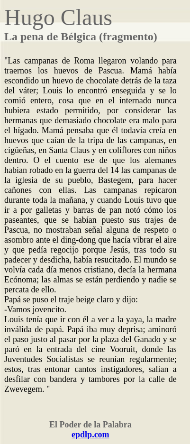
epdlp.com (90, 434)
